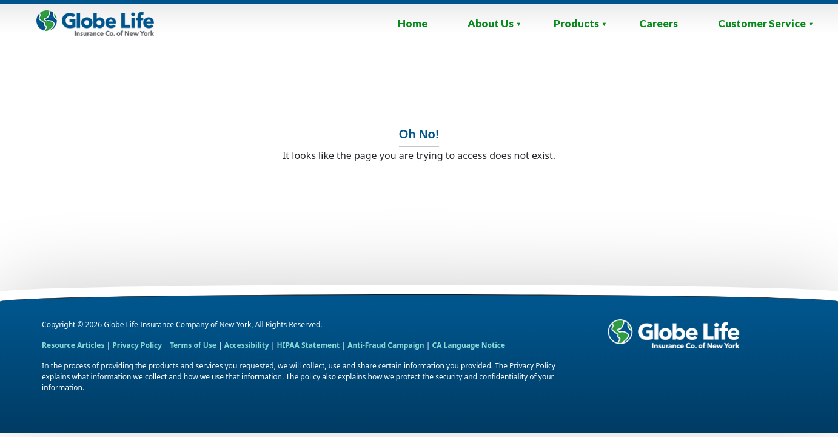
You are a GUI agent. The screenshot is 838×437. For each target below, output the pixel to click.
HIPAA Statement (308, 345)
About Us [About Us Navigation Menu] (494, 23)
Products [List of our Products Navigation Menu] (580, 23)
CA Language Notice (468, 345)
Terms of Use (193, 345)
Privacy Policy (137, 345)
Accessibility (247, 345)
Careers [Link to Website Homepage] (658, 23)
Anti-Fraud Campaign (385, 345)
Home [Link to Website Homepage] (412, 23)
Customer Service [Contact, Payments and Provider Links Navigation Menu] (766, 23)
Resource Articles (73, 345)
